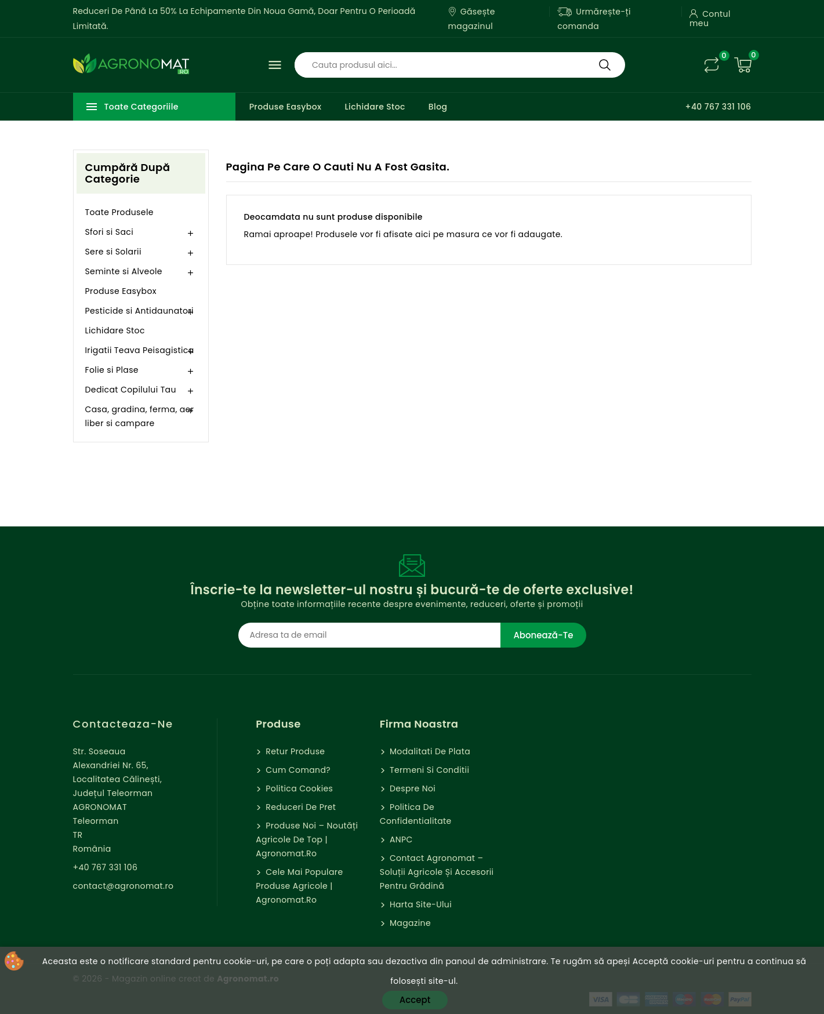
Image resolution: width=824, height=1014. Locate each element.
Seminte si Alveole (123, 271)
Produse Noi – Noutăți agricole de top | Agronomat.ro (307, 839)
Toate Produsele (119, 212)
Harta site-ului (419, 904)
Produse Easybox (285, 106)
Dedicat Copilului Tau (130, 389)
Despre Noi (411, 788)
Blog (438, 106)
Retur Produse (294, 751)
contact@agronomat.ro (123, 886)
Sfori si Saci (109, 232)
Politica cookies (298, 788)
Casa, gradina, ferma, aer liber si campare (139, 416)
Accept (415, 1000)
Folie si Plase (112, 370)
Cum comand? (297, 770)
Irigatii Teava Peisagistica (139, 350)
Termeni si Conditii (428, 770)
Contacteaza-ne (123, 724)
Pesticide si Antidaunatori (139, 311)
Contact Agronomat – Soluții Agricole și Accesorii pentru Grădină (437, 872)
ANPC (400, 839)
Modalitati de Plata (428, 751)
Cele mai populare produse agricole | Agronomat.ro (299, 886)
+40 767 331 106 (718, 106)
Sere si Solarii (113, 251)
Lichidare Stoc (374, 106)
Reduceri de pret (299, 807)
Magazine (409, 923)
